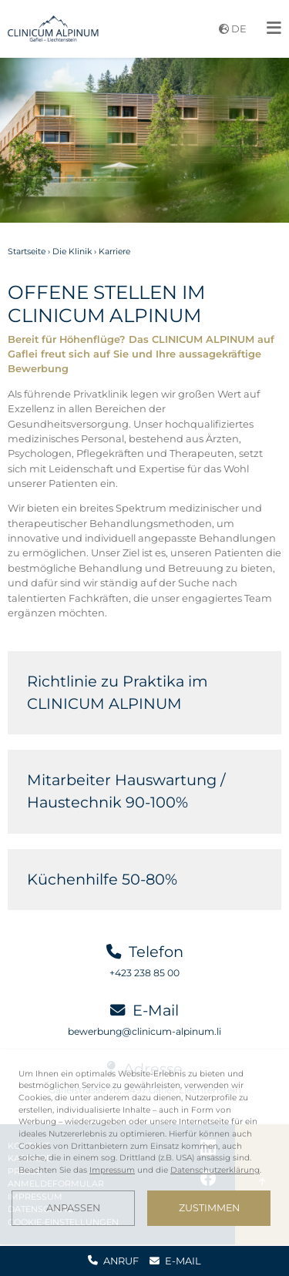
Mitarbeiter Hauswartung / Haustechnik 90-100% (126, 791)
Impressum (112, 1170)
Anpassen (73, 1208)
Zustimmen (209, 1208)
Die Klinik (72, 252)
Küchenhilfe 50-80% (102, 879)
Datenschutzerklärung (215, 1170)
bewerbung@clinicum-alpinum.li (144, 1031)
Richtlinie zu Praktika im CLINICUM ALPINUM (117, 692)
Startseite (26, 252)
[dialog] (144, 1146)
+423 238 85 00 (144, 973)
